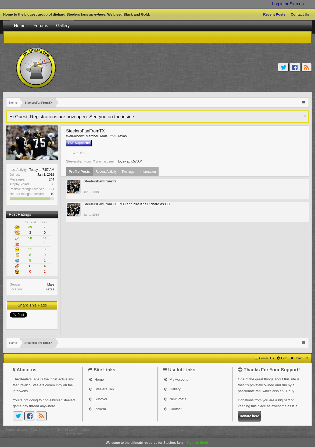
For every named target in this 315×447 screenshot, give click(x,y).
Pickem (97, 409)
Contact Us (300, 14)
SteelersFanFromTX (100, 181)
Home (20, 25)
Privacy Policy (300, 430)
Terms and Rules (275, 430)
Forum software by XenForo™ (46, 430)
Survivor (98, 399)
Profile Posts (79, 172)
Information (148, 172)
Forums (40, 25)
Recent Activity (106, 172)
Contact (172, 409)
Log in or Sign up (288, 4)
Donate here (249, 416)
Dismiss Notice (305, 116)
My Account (176, 379)
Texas (50, 289)
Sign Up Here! (197, 443)
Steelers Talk (101, 389)
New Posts (175, 399)
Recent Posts (274, 14)
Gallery (63, 25)
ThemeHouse (73, 434)
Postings (128, 172)
